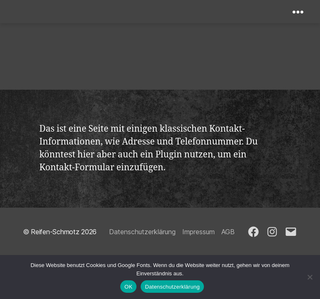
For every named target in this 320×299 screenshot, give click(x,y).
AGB (228, 232)
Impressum (198, 232)
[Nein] (309, 277)
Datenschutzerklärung (142, 232)
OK (128, 287)
